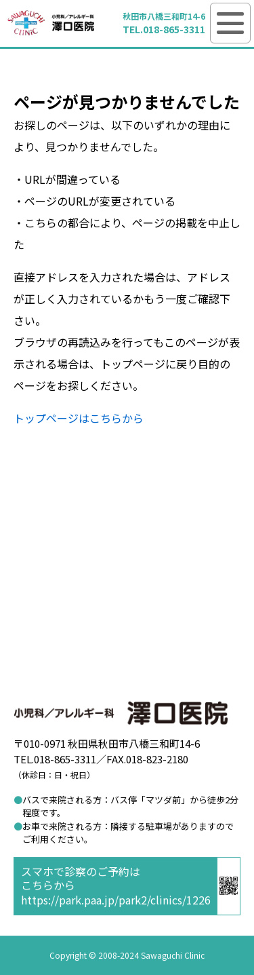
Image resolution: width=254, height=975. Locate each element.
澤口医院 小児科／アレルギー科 (51, 23)
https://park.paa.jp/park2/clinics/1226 (116, 900)
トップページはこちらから (79, 418)
